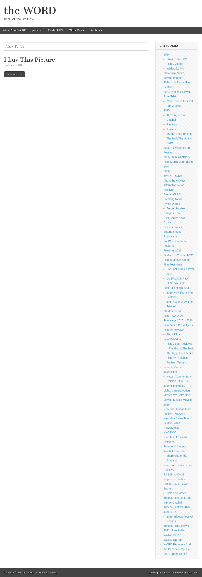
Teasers (171, 129)
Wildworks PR (175, 68)
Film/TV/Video (172, 339)
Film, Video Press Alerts (178, 325)
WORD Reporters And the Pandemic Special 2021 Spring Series (177, 549)
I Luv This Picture (29, 59)
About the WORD (174, 180)
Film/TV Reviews (174, 329)
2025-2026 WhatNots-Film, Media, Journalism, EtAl (179, 161)
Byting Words (172, 203)
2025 (167, 110)
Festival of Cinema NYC (178, 255)
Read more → (14, 74)
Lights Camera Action (177, 390)
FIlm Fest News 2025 (177, 287)
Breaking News (173, 199)
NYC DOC (170, 432)
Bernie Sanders (176, 208)
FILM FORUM (172, 311)
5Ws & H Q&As (173, 175)
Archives (96, 30)
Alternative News (174, 185)
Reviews (171, 124)
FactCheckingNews (175, 241)
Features (169, 245)
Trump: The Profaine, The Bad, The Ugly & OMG (179, 138)
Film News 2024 (173, 315)
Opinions (169, 441)
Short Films (173, 334)
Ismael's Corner (173, 367)
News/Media (171, 427)
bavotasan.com (189, 572)
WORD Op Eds (173, 539)
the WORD (30, 11)
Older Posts (76, 30)
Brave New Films (176, 59)
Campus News (172, 213)
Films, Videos (174, 63)
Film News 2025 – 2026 (178, 320)
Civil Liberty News (174, 217)
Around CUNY (172, 194)
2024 (167, 54)
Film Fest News (173, 264)
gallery (37, 30)
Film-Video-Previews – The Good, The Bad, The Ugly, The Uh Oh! (180, 348)
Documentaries (173, 227)
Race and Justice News (178, 465)
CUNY (167, 222)
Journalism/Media (174, 385)
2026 (167, 171)
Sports (167, 488)
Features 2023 (172, 250)
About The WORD (14, 30)
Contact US (55, 30)
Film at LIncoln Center (177, 259)
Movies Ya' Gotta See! (177, 395)
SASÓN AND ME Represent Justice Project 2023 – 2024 (176, 479)
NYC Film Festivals (175, 437)
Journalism (170, 371)
